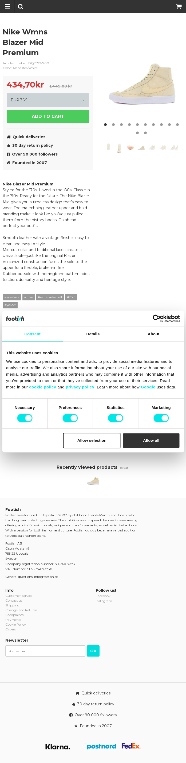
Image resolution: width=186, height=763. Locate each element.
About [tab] (154, 334)
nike (85, 36)
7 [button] (153, 124)
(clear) (124, 468)
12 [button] (145, 133)
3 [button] (121, 124)
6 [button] (145, 124)
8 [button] (161, 124)
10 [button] (177, 124)
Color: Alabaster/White (20, 68)
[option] (142, 77)
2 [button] (113, 124)
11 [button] (137, 133)
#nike (28, 297)
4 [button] (129, 124)
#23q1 (71, 297)
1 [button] (105, 124)
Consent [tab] (32, 334)
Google (148, 387)
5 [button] (137, 124)
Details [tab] (93, 334)
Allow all (151, 440)
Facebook (103, 596)
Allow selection (91, 440)
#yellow (10, 305)
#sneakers (12, 297)
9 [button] (169, 124)
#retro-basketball (50, 297)
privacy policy (80, 387)
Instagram (104, 601)
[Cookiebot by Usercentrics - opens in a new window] (156, 319)
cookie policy (42, 387)
